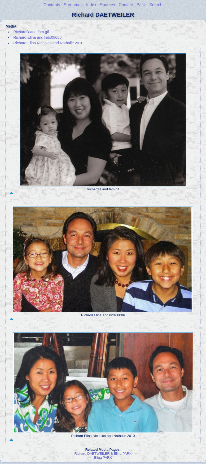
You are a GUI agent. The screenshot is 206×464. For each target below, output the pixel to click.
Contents (51, 5)
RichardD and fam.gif (31, 32)
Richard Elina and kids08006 (37, 37)
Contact (126, 5)
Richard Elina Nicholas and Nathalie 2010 (48, 43)
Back (141, 5)
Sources (107, 5)
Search (155, 5)
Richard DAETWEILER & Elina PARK (103, 454)
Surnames (73, 5)
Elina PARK (103, 457)
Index (91, 5)
